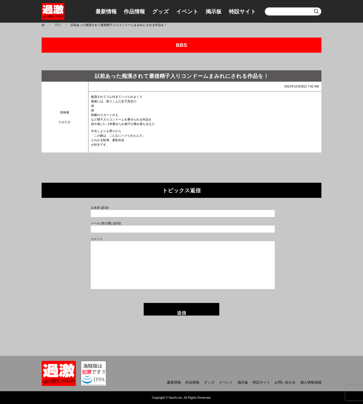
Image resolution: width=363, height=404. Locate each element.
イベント (187, 11)
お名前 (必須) (100, 207)
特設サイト (242, 11)
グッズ (160, 11)
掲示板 (214, 11)
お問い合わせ (285, 382)
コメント (97, 239)
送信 (181, 313)
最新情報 (106, 11)
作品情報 (134, 11)
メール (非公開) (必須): (106, 223)
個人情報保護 (310, 382)
